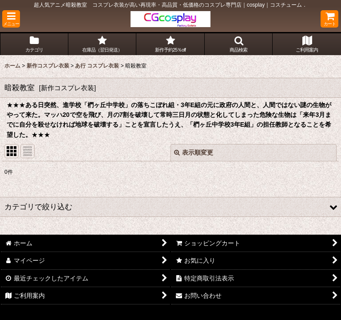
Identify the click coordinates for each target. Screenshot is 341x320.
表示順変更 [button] (193, 152)
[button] (11, 19)
